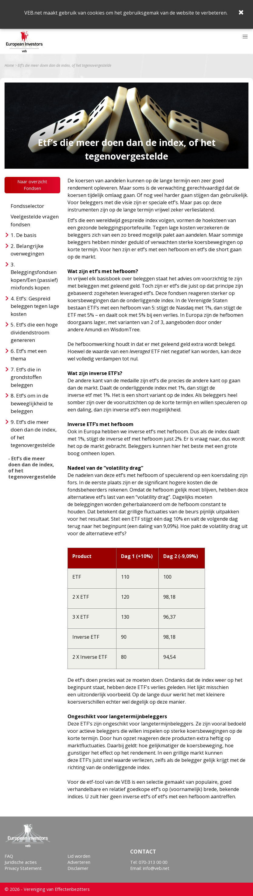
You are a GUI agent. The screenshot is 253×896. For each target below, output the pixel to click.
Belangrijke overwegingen (27, 249)
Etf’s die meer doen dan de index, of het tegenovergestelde (34, 433)
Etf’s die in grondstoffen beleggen (26, 377)
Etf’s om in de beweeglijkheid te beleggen (32, 403)
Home (9, 65)
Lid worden (79, 856)
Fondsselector (27, 205)
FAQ (9, 856)
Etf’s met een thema (29, 354)
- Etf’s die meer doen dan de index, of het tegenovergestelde (32, 467)
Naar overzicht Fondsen (32, 185)
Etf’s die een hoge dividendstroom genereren (34, 332)
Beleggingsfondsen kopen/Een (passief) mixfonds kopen (34, 280)
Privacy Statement (23, 868)
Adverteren (79, 862)
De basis (26, 235)
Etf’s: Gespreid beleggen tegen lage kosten (35, 306)
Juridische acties (21, 862)
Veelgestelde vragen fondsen (35, 220)
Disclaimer (78, 868)
